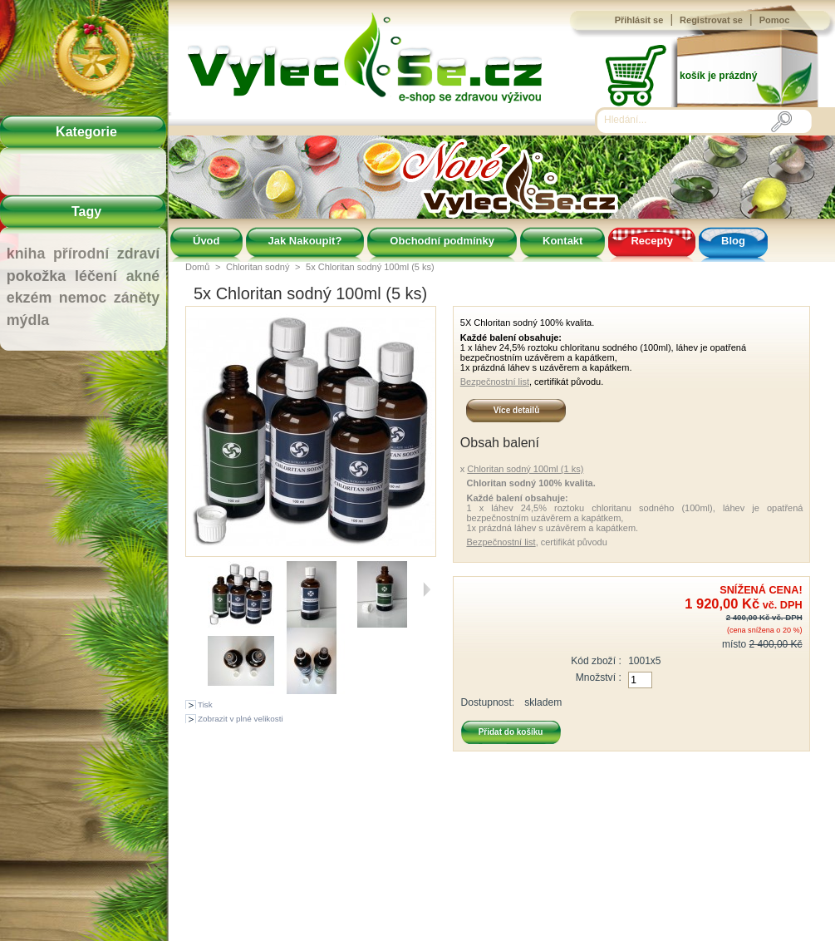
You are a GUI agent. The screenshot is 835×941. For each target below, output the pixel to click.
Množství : (598, 677)
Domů (197, 267)
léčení (96, 276)
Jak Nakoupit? (305, 240)
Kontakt (562, 240)
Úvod (206, 240)
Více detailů (517, 410)
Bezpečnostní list (494, 382)
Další (427, 589)
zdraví (138, 253)
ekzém (29, 297)
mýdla (28, 320)
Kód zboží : (596, 661)
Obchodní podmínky (442, 240)
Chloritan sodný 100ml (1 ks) (525, 469)
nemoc (82, 297)
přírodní (81, 253)
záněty (137, 297)
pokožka (36, 276)
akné (143, 276)
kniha (26, 253)
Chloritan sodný (257, 267)
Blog (733, 240)
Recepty (652, 240)
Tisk (205, 704)
